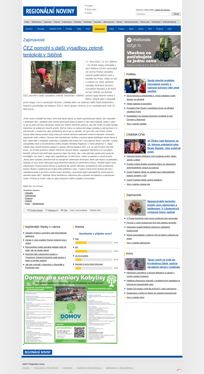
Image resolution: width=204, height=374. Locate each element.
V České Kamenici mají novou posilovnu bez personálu (152, 218)
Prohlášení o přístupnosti (46, 368)
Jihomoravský (108, 22)
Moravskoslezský (131, 22)
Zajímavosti (100, 29)
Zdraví (141, 29)
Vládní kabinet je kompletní (139, 103)
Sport (131, 29)
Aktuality (40, 29)
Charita (28, 201)
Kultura (121, 29)
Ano (77, 239)
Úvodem (29, 29)
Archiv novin (91, 9)
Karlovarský (67, 22)
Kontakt (90, 5)
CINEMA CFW (55, 29)
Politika (69, 29)
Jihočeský (87, 22)
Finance (159, 29)
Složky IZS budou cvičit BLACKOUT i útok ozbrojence (151, 288)
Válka (78, 29)
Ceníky (89, 13)
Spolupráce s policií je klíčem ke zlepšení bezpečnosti (151, 293)
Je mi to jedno (81, 256)
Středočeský (36, 22)
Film (150, 29)
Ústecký (57, 22)
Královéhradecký (169, 22)
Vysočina (97, 22)
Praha (26, 22)
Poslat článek (36, 210)
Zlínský (119, 22)
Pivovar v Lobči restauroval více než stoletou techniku (151, 222)
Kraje (27, 203)
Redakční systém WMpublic (89, 368)
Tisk (65, 210)
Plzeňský (77, 22)
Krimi (88, 29)
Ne (76, 247)
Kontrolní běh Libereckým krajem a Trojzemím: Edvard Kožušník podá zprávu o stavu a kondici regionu (45, 257)
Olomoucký (144, 22)
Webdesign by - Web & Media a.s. (120, 368)
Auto (170, 29)
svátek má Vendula (162, 10)
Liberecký (47, 22)
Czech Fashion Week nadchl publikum (144, 180)
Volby (111, 29)
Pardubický (156, 22)
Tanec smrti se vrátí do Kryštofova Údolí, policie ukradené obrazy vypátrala (163, 263)
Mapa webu (67, 368)
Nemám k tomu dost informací (89, 264)
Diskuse (52, 210)
